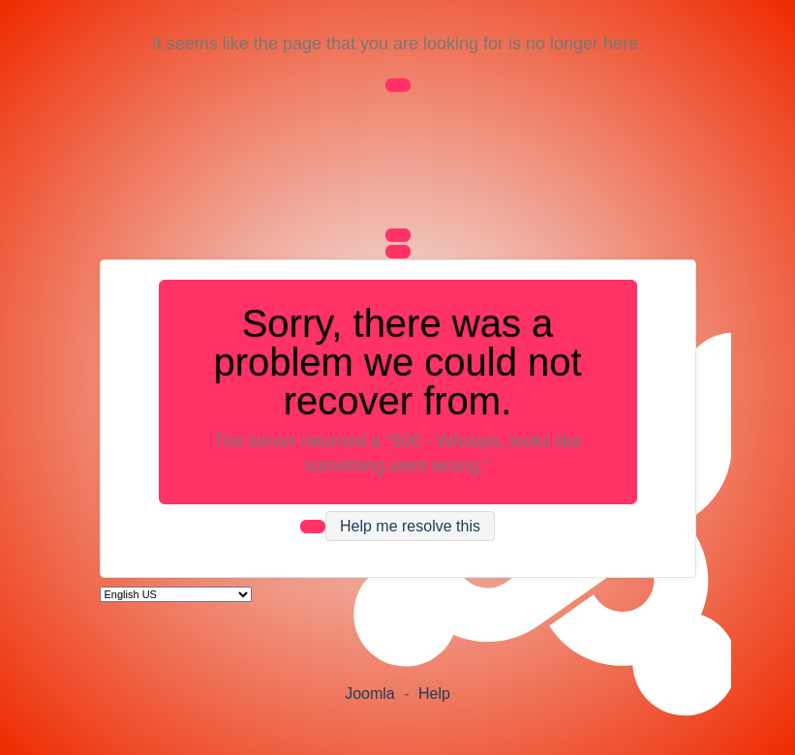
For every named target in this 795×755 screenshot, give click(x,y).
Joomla (370, 693)
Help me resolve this (410, 526)
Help (434, 693)
